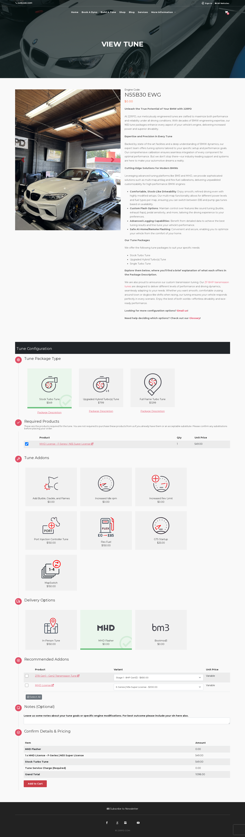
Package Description (49, 412)
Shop (122, 12)
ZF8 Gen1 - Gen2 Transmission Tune (57, 675)
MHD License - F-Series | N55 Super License (66, 443)
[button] (23, 159)
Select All (33, 696)
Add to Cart (35, 783)
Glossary (194, 318)
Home (74, 12)
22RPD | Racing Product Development (28, 11)
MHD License (44, 685)
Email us (182, 310)
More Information (163, 12)
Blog (132, 12)
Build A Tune (108, 12)
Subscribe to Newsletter (122, 808)
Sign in (208, 3)
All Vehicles (222, 3)
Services (143, 12)
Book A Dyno (89, 12)
